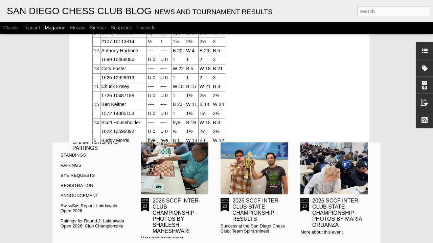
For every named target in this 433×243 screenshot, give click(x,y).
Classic (11, 27)
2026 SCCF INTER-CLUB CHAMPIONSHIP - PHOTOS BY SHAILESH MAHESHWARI (176, 216)
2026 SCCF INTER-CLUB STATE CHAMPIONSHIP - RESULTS (256, 210)
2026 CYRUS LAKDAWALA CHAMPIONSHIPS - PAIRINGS (96, 139)
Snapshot (121, 27)
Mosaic (77, 27)
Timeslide (146, 27)
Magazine (55, 27)
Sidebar (98, 27)
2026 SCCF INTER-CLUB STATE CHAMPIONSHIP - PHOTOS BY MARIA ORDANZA (337, 213)
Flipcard (31, 27)
